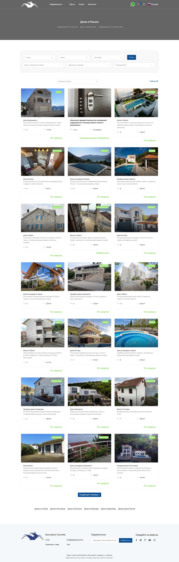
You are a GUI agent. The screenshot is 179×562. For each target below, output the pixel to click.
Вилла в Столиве (123, 409)
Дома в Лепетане (75, 509)
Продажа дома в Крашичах (80, 294)
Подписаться (126, 540)
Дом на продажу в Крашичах (81, 466)
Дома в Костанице (57, 509)
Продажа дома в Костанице (127, 466)
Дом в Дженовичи (30, 120)
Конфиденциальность (75, 540)
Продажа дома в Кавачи (126, 179)
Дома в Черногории (88, 27)
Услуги (81, 4)
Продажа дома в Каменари (33, 409)
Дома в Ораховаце (108, 509)
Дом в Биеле (28, 466)
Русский (154, 4)
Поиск (131, 57)
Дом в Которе (122, 235)
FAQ (68, 544)
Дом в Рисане (28, 179)
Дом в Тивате (28, 235)
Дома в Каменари (91, 509)
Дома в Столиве (41, 509)
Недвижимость (56, 4)
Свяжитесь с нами (52, 544)
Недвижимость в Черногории (111, 27)
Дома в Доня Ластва (126, 509)
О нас (47, 540)
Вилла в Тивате (122, 120)
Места (72, 4)
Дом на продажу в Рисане (80, 179)
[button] (40, 57)
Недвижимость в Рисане (67, 27)
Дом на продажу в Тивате (32, 294)
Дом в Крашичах (76, 409)
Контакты (92, 4)
